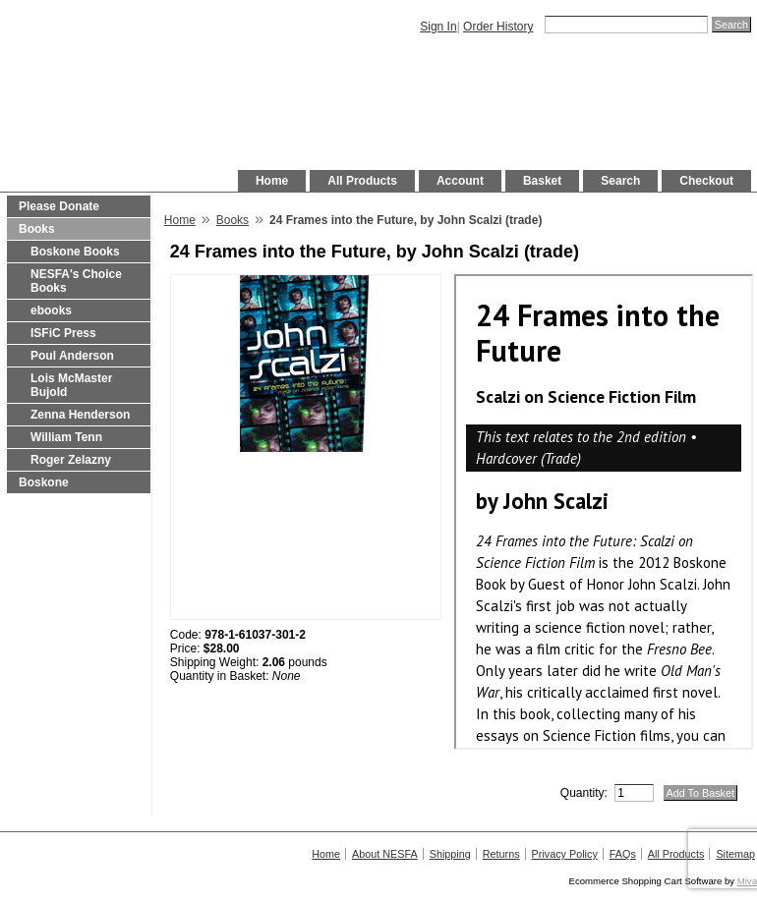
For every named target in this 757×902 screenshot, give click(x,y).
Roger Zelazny (70, 460)
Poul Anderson (72, 356)
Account (460, 181)
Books (37, 229)
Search (620, 181)
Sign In (438, 26)
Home (272, 181)
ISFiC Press (63, 333)
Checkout (706, 181)
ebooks (51, 310)
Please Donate (59, 206)
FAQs (623, 854)
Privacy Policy (565, 854)
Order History (498, 26)
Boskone (44, 482)
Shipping (450, 854)
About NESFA (385, 854)
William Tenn (66, 437)
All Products (362, 181)
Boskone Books (75, 251)
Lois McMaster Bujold (71, 385)
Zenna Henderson (80, 415)
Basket (542, 181)
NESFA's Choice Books (76, 281)
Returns (501, 854)
